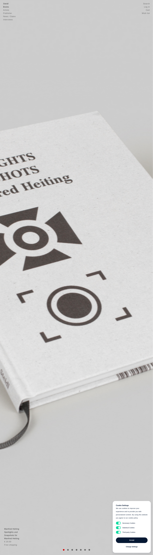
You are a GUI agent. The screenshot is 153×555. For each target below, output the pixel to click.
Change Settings (132, 547)
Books (6, 7)
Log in (147, 7)
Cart (148, 10)
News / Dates (9, 16)
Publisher (7, 13)
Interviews (8, 20)
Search (146, 4)
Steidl (5, 4)
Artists (6, 10)
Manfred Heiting (10, 534)
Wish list (146, 13)
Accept (131, 540)
